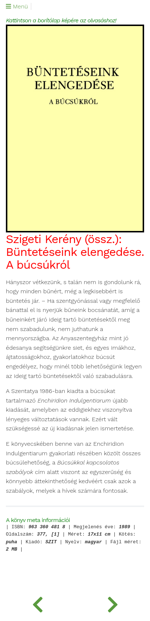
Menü (17, 6)
